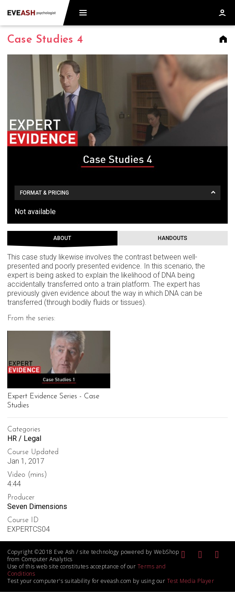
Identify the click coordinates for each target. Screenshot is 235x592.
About (62, 238)
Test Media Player (191, 581)
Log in (222, 12)
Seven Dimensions (37, 506)
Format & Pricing (44, 193)
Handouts (172, 238)
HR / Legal (24, 438)
